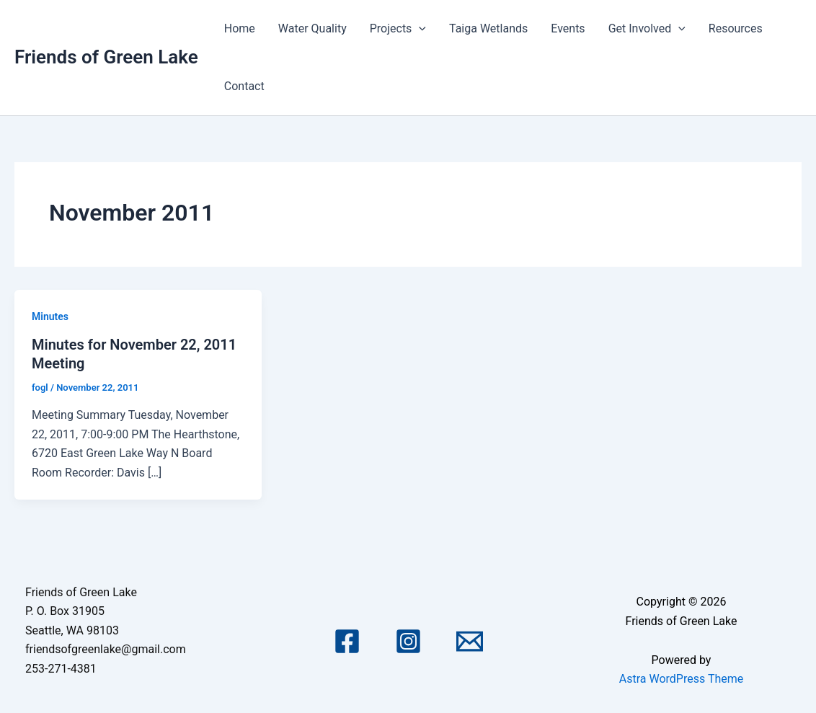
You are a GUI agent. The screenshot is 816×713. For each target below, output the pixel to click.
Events (568, 28)
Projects (398, 29)
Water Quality (312, 28)
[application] (419, 29)
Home (239, 28)
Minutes (50, 316)
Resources (736, 28)
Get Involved (647, 29)
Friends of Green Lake (106, 57)
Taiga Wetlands (488, 28)
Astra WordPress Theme (681, 679)
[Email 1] (469, 641)
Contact (244, 86)
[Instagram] (408, 641)
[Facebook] (347, 641)
